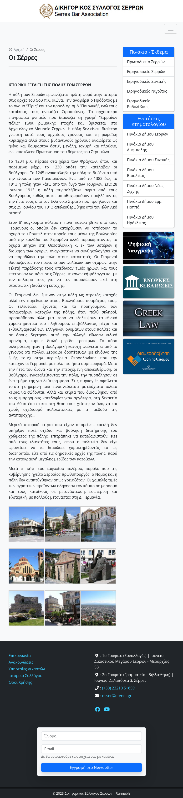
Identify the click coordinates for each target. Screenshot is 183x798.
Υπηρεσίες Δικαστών (27, 669)
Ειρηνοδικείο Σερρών (146, 71)
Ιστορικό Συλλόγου (25, 675)
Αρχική (19, 49)
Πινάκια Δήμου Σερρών (147, 134)
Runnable (123, 793)
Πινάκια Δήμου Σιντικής (148, 159)
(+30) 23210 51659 (118, 688)
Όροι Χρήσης (20, 682)
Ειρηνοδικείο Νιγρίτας (147, 91)
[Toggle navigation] (170, 29)
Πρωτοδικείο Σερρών (146, 61)
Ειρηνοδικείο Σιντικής (146, 81)
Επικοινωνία (20, 655)
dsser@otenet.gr (117, 695)
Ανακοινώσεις (21, 662)
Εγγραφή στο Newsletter (91, 767)
